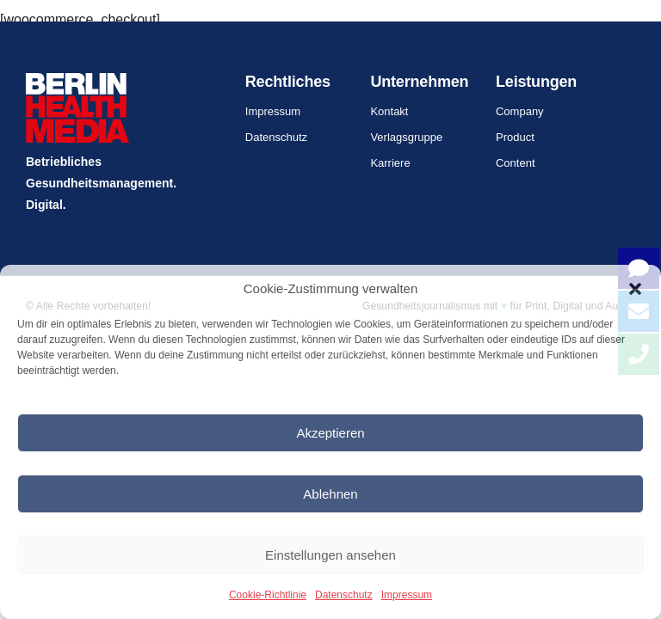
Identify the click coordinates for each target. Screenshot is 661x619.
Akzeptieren (330, 433)
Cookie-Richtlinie (267, 595)
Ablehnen (330, 494)
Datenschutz (344, 595)
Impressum (406, 595)
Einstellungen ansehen (330, 555)
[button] (635, 288)
